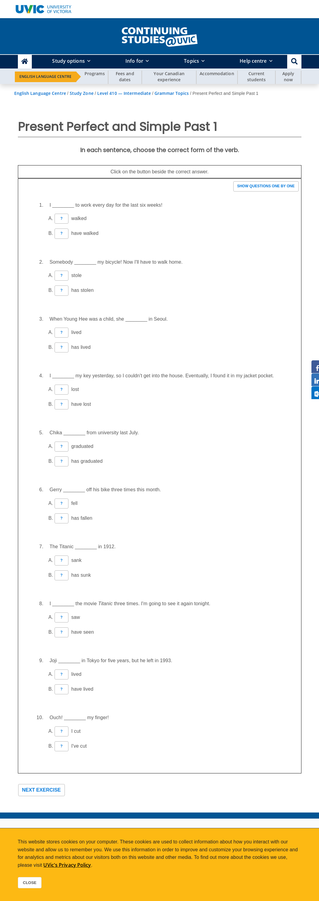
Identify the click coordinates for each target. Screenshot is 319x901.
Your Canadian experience (169, 76)
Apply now (288, 76)
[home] (160, 35)
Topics (191, 61)
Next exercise (41, 790)
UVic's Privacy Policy (67, 865)
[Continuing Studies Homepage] (25, 61)
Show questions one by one (266, 186)
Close (30, 882)
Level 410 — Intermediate (124, 93)
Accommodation (217, 73)
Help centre (253, 61)
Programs (95, 73)
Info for (134, 61)
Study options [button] (68, 61)
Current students (256, 76)
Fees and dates (125, 76)
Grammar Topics (172, 93)
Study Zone (82, 93)
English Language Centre (45, 76)
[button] (294, 61)
